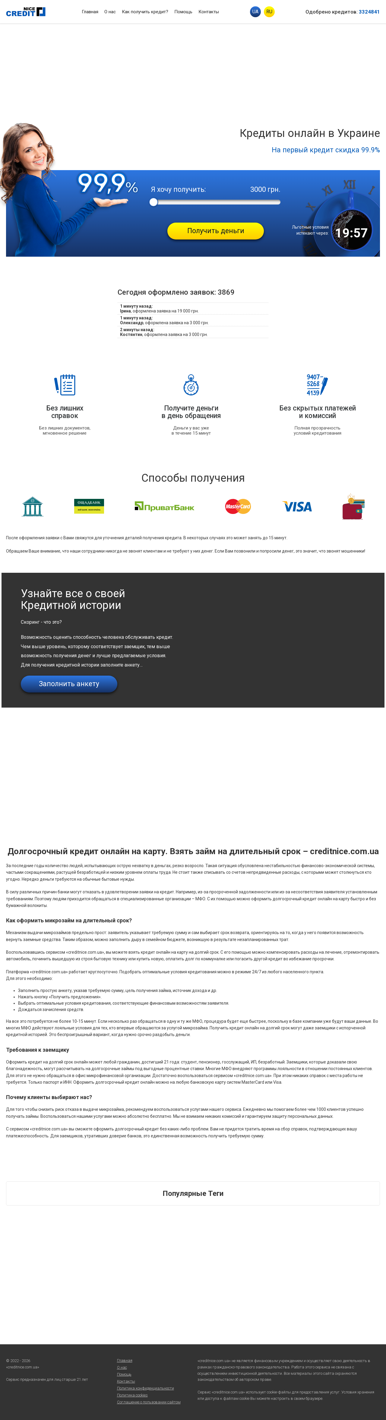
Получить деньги (215, 231)
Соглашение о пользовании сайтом (149, 1402)
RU (269, 11)
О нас (110, 11)
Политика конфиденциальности (145, 1388)
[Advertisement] (193, 69)
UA (255, 11)
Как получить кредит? (145, 11)
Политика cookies (132, 1395)
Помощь (183, 11)
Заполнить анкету (69, 684)
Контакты (208, 11)
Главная (90, 11)
